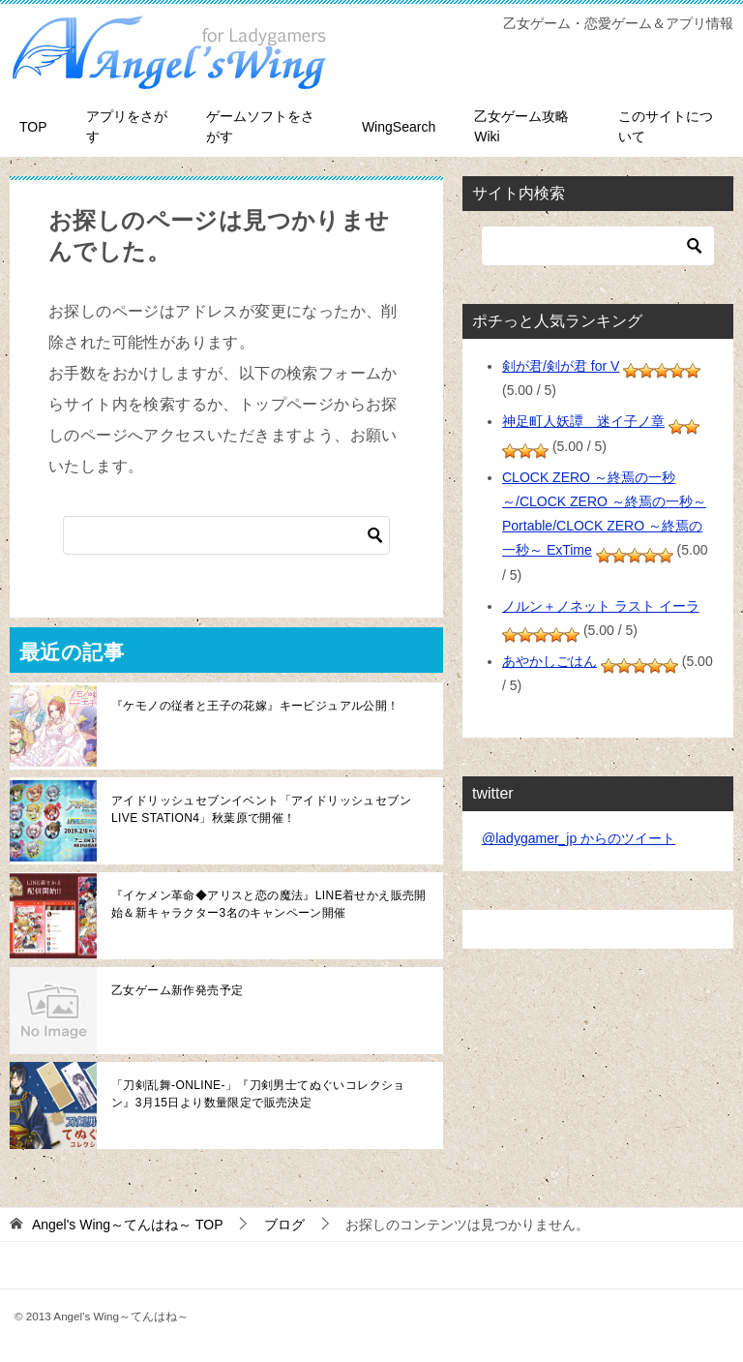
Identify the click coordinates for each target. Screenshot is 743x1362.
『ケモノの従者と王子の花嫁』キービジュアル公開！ (255, 705)
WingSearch (398, 127)
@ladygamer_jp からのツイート (578, 838)
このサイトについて (665, 126)
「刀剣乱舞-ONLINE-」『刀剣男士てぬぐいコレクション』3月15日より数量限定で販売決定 (258, 1093)
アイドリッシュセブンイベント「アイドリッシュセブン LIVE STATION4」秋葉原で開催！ (261, 809)
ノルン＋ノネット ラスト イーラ (600, 606)
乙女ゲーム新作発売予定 (177, 990)
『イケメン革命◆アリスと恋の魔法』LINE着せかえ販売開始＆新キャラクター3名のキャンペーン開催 (269, 904)
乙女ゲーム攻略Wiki (521, 126)
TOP (33, 127)
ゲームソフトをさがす (260, 126)
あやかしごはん (549, 661)
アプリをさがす (126, 126)
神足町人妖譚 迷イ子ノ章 (583, 421)
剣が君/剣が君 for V (560, 366)
